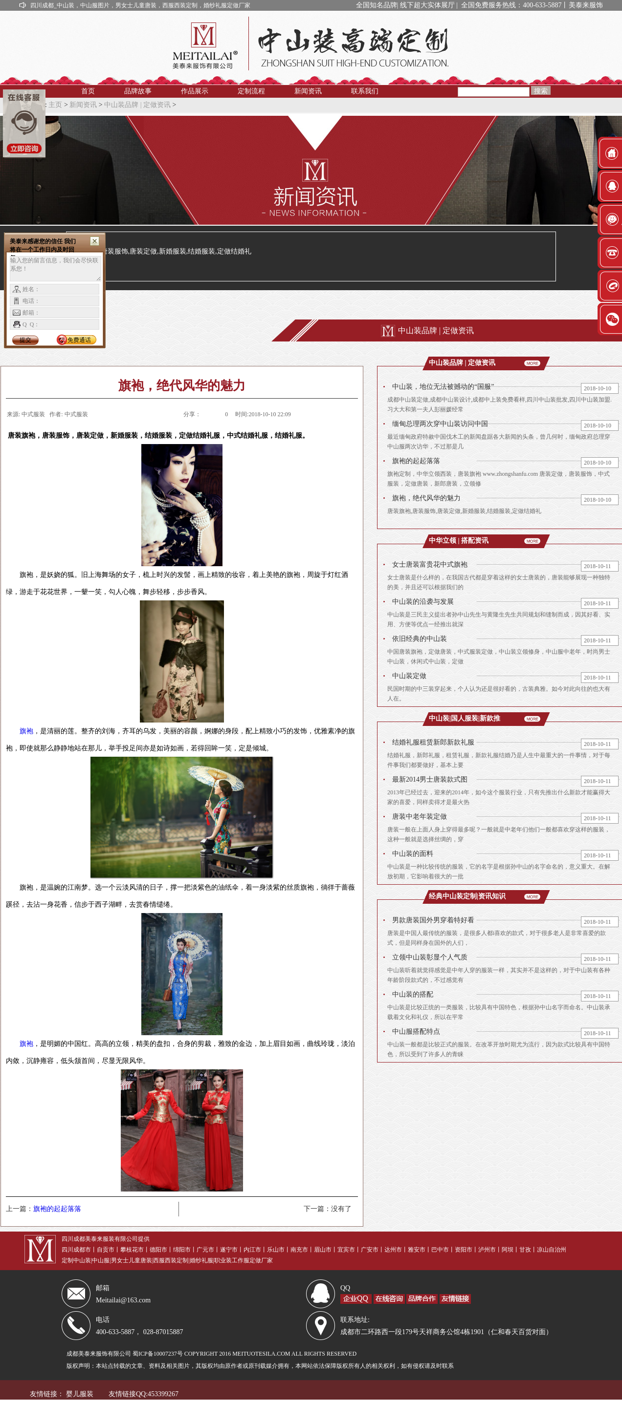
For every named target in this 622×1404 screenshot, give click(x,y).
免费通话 (79, 340)
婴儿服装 (79, 1394)
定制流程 (251, 91)
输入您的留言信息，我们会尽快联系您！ (55, 268)
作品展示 (194, 91)
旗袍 (26, 731)
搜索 (541, 91)
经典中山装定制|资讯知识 (467, 896)
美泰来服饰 (587, 5)
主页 (55, 104)
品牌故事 (138, 91)
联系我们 (364, 91)
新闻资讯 (308, 91)
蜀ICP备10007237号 (158, 1353)
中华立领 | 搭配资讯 (459, 540)
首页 (88, 91)
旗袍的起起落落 (57, 1209)
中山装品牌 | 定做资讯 (137, 104)
